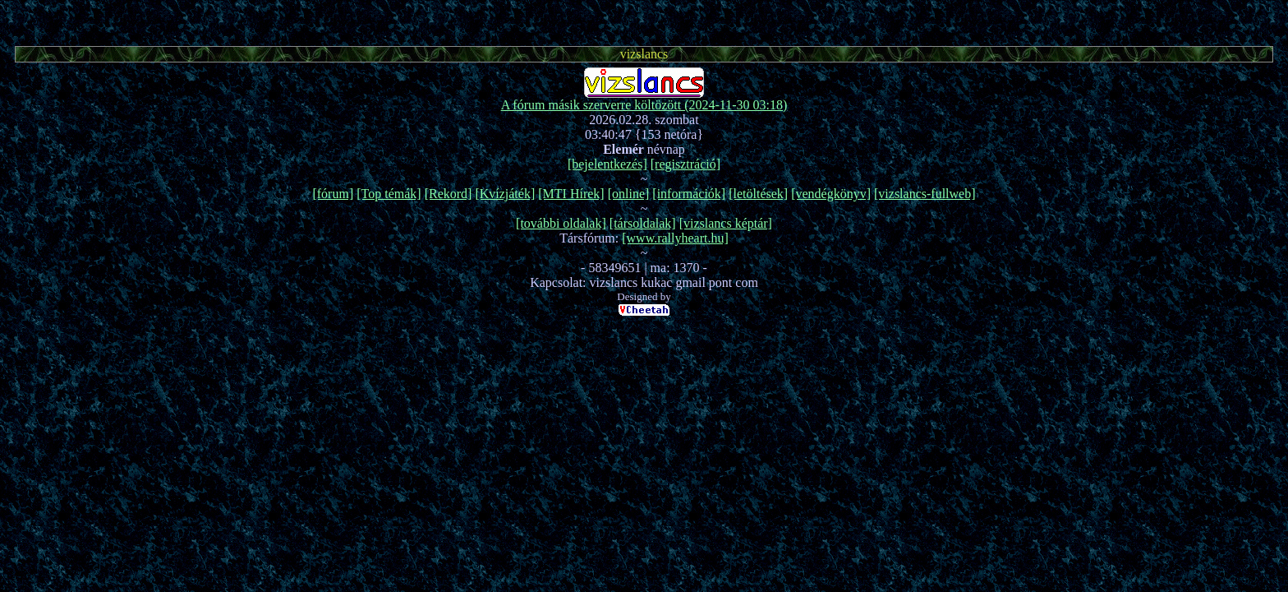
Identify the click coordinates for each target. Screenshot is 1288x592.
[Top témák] (388, 194)
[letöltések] (758, 194)
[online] (629, 194)
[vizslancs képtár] (725, 223)
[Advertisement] (644, 20)
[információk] (688, 194)
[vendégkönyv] (831, 194)
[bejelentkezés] (607, 164)
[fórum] (332, 194)
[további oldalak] (561, 223)
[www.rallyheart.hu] (675, 238)
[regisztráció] (685, 164)
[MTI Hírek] (571, 194)
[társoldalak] (643, 223)
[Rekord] (448, 194)
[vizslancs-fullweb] (925, 194)
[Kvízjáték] (505, 194)
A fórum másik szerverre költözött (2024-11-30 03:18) (644, 105)
